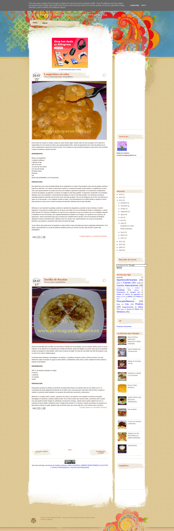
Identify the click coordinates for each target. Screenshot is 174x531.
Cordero (137, 288)
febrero (123, 235)
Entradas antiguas (42, 451)
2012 (120, 200)
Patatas (138, 296)
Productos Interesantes (124, 326)
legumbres (137, 294)
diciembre (124, 203)
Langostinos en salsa (56, 74)
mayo (123, 223)
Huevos (52, 282)
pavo (134, 298)
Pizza (118, 304)
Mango (119, 296)
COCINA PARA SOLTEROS (53, 517)
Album (45, 23)
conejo (128, 288)
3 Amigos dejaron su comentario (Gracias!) (93, 236)
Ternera (129, 309)
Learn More (134, 5)
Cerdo (139, 283)
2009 (120, 247)
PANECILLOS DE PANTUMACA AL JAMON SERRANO (134, 436)
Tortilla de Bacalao (55, 279)
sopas (122, 309)
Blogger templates (79, 517)
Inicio (35, 22)
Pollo (127, 304)
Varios (137, 309)
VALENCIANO (132, 445)
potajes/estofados (128, 307)
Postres (139, 304)
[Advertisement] (70, 33)
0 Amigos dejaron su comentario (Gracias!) (93, 407)
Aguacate (120, 277)
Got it (143, 5)
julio (122, 217)
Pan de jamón (132, 409)
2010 (120, 244)
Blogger (50, 519)
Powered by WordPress (33, 520)
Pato (118, 298)
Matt (71, 517)
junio (122, 220)
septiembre (124, 211)
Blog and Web (91, 517)
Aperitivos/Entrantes (56, 76)
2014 (120, 194)
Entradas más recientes (100, 452)
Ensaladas (121, 290)
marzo (123, 232)
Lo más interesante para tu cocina (70, 69)
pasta (130, 296)
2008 (120, 250)
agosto (123, 214)
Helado (119, 294)
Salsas (140, 307)
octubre (123, 209)
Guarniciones (121, 292)
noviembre (124, 206)
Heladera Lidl (135, 292)
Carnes (127, 282)
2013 (120, 197)
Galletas (136, 290)
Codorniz (119, 288)
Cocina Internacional (127, 285)
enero (123, 238)
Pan (124, 296)
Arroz (118, 283)
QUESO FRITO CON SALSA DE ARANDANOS (134, 400)
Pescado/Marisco (68, 76)
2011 (120, 241)
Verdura (121, 311)
